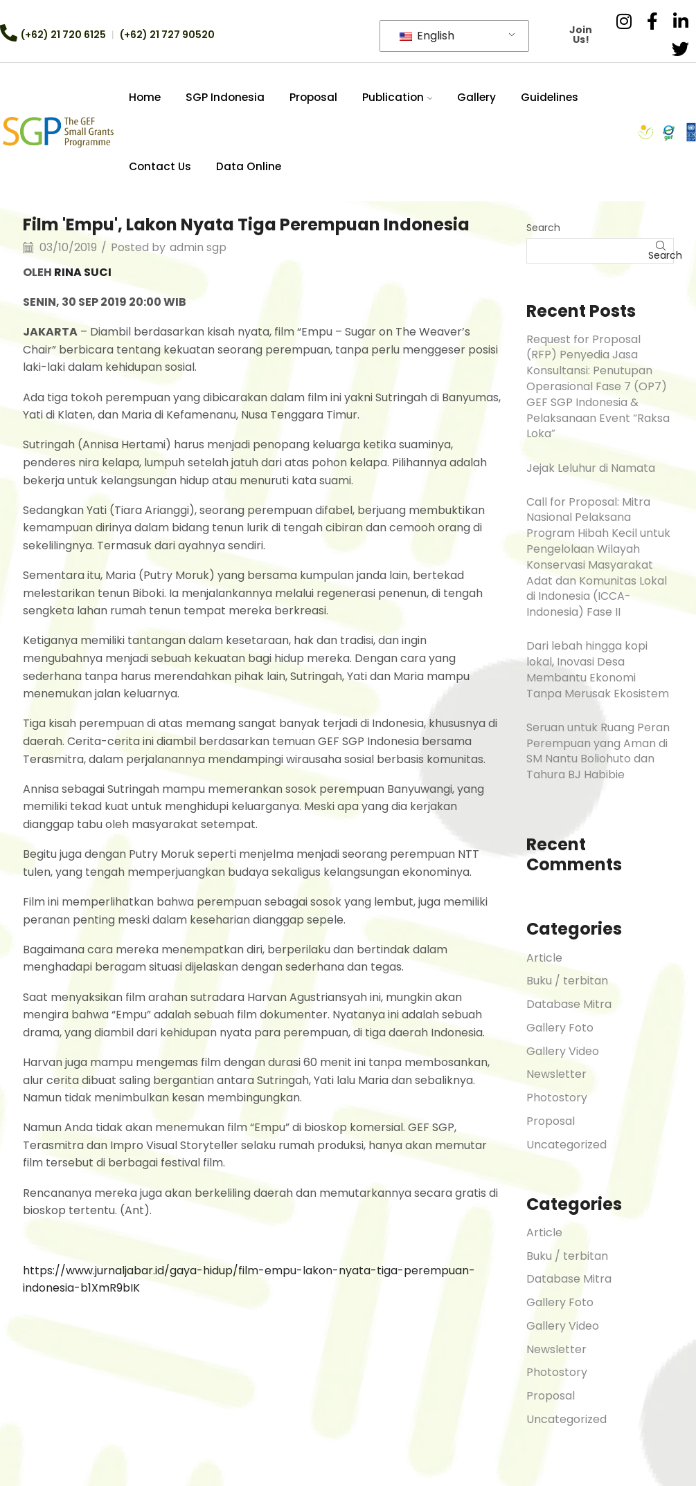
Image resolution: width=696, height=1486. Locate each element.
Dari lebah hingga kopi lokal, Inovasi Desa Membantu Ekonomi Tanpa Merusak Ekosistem (597, 669)
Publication (397, 97)
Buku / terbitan (567, 981)
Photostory (556, 1098)
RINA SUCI (82, 272)
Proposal (313, 97)
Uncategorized (566, 1145)
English (427, 36)
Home (145, 97)
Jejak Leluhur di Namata (590, 468)
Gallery (476, 97)
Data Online (248, 166)
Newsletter (556, 1074)
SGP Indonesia (225, 97)
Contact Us (160, 166)
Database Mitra (569, 1004)
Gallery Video (562, 1051)
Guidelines (549, 97)
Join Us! (581, 34)
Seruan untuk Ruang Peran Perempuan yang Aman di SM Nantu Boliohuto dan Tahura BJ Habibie (598, 750)
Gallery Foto (560, 1028)
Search (543, 228)
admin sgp (198, 247)
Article (544, 958)
